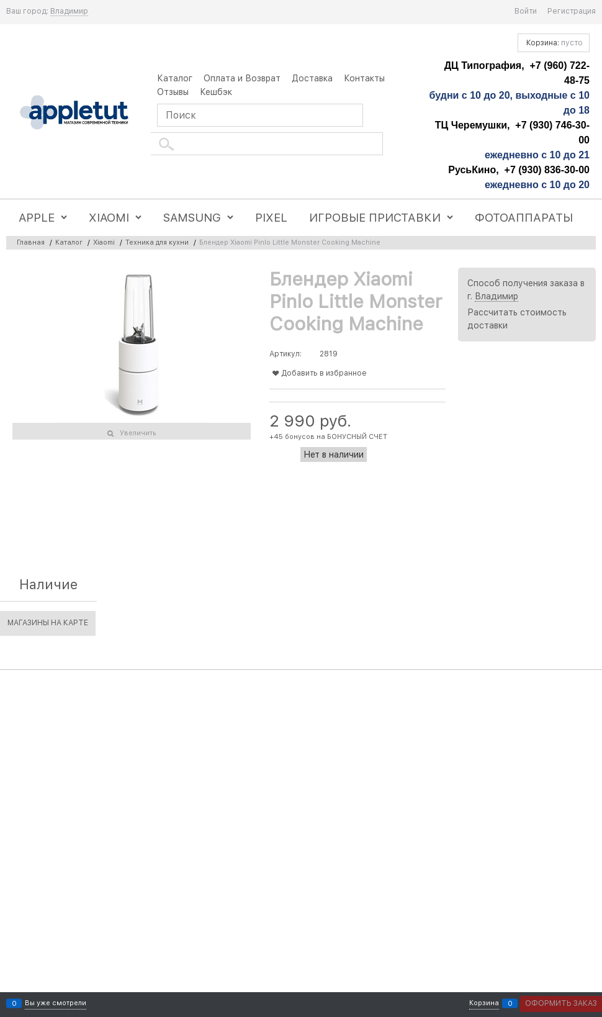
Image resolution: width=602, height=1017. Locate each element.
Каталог (174, 78)
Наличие (48, 584)
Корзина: (553, 42)
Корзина (484, 1003)
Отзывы (173, 92)
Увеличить (138, 433)
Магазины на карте (47, 622)
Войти (525, 11)
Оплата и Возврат (242, 78)
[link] (69, 11)
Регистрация (571, 11)
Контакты (364, 78)
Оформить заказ (561, 1003)
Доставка (312, 78)
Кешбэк (216, 92)
